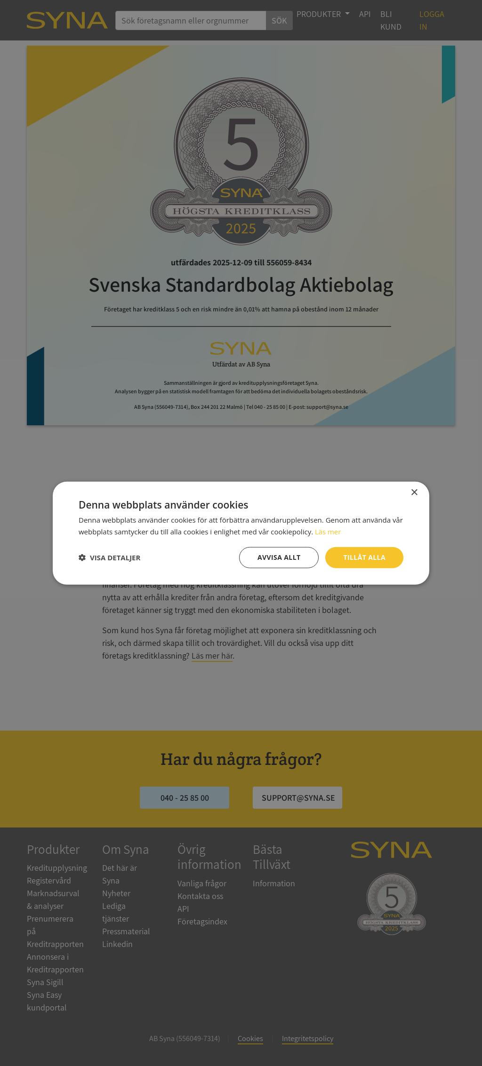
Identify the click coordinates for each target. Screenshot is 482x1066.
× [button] (414, 492)
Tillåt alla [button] (364, 557)
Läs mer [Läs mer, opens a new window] (328, 531)
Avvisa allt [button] (278, 557)
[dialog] (241, 533)
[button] (109, 557)
